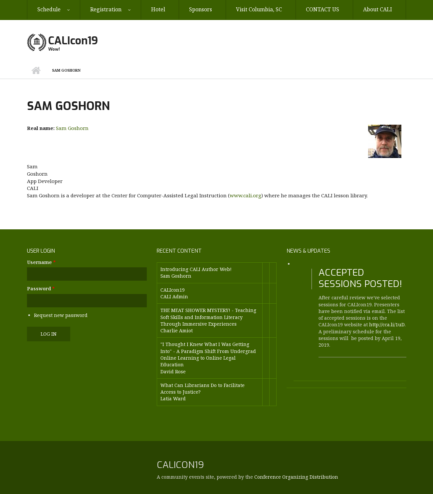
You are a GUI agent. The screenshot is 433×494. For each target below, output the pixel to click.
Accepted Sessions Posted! (360, 278)
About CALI (377, 9)
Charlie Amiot (176, 330)
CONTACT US (322, 9)
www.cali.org (245, 195)
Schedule (49, 9)
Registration (105, 9)
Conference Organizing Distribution (296, 477)
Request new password (61, 315)
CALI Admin (174, 296)
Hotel (158, 9)
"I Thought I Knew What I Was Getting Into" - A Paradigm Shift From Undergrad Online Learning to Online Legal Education (208, 354)
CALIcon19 (73, 41)
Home (36, 70)
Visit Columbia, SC (259, 9)
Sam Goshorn (72, 128)
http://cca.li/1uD (387, 324)
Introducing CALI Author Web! (196, 269)
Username (41, 262)
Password (41, 288)
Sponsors (200, 9)
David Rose (173, 371)
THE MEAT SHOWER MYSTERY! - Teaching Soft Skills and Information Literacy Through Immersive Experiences (208, 317)
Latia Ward (173, 398)
